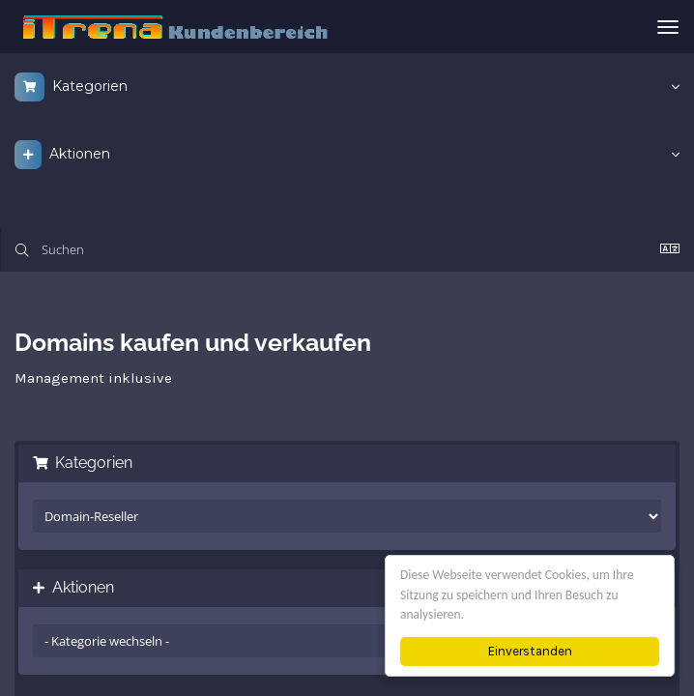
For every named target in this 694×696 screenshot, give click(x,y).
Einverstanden (530, 651)
